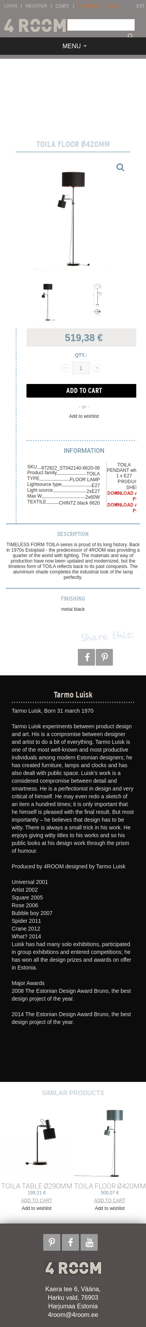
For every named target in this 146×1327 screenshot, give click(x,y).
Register (36, 6)
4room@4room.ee (73, 1314)
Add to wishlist (84, 416)
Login (10, 6)
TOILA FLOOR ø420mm (110, 1186)
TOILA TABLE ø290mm (36, 1186)
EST (141, 6)
